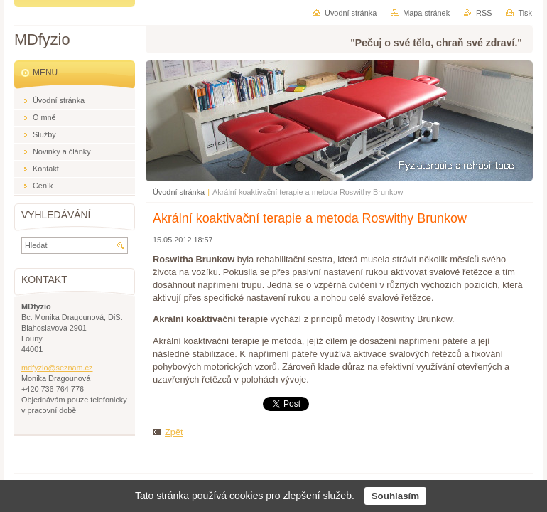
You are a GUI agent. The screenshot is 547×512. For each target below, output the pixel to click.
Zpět (174, 432)
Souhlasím (395, 496)
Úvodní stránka (179, 192)
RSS (484, 13)
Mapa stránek (426, 13)
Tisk (525, 13)
